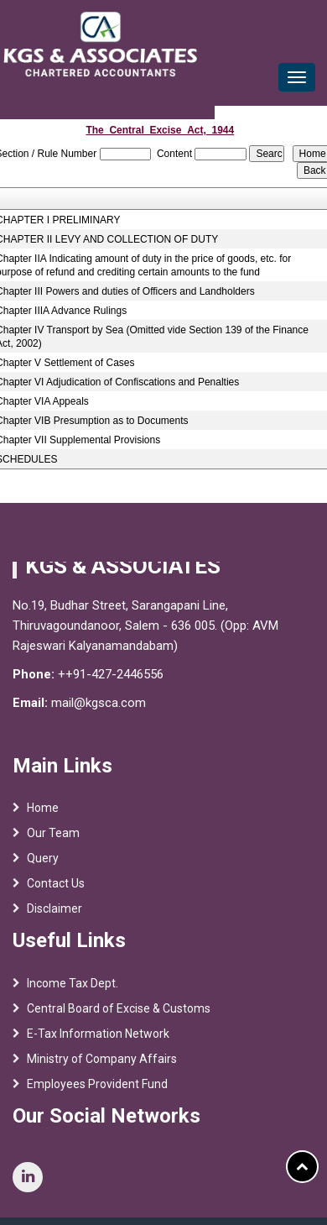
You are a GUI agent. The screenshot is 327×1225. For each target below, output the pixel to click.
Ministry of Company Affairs (102, 1064)
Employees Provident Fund (97, 1090)
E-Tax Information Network (98, 1039)
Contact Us (56, 890)
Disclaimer (54, 915)
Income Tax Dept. (72, 989)
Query (43, 865)
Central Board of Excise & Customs (118, 1014)
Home (43, 814)
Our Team (53, 839)
